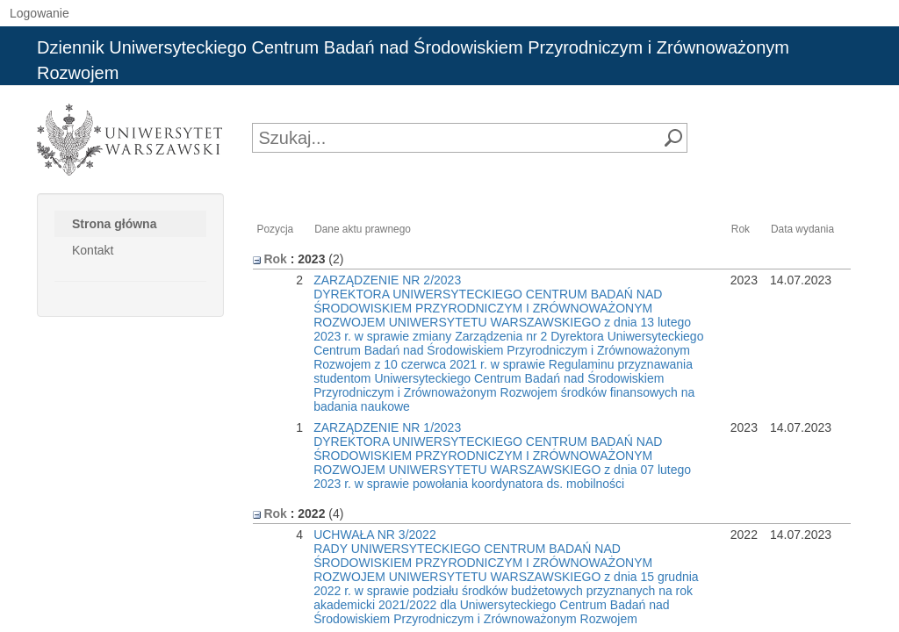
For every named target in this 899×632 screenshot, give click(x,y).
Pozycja (275, 229)
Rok (740, 229)
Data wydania (802, 229)
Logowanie (39, 13)
